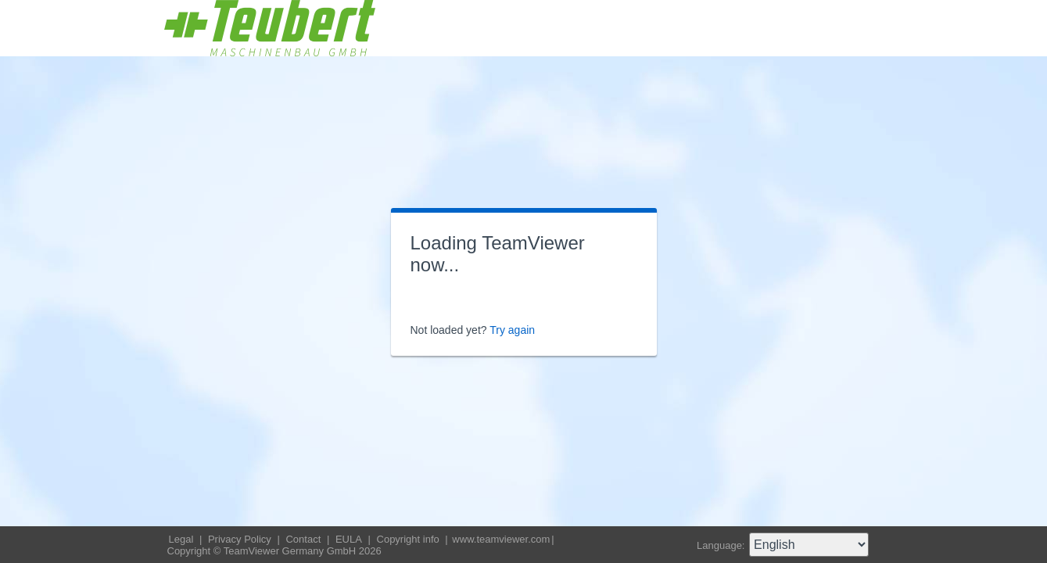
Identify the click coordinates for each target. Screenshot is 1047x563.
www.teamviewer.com (501, 539)
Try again (512, 330)
